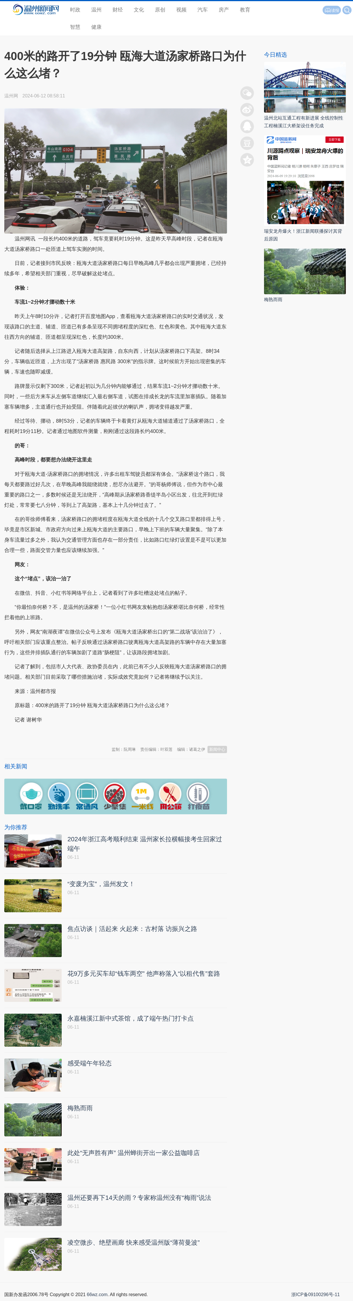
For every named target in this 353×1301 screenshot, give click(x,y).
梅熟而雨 (273, 299)
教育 (245, 10)
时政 (75, 10)
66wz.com (97, 1294)
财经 (118, 10)
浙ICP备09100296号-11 (315, 1294)
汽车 (202, 10)
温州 (96, 10)
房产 (224, 10)
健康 (96, 27)
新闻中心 (217, 749)
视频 (181, 10)
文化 (139, 10)
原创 (160, 10)
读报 (331, 10)
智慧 (75, 27)
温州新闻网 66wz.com (55, 734)
